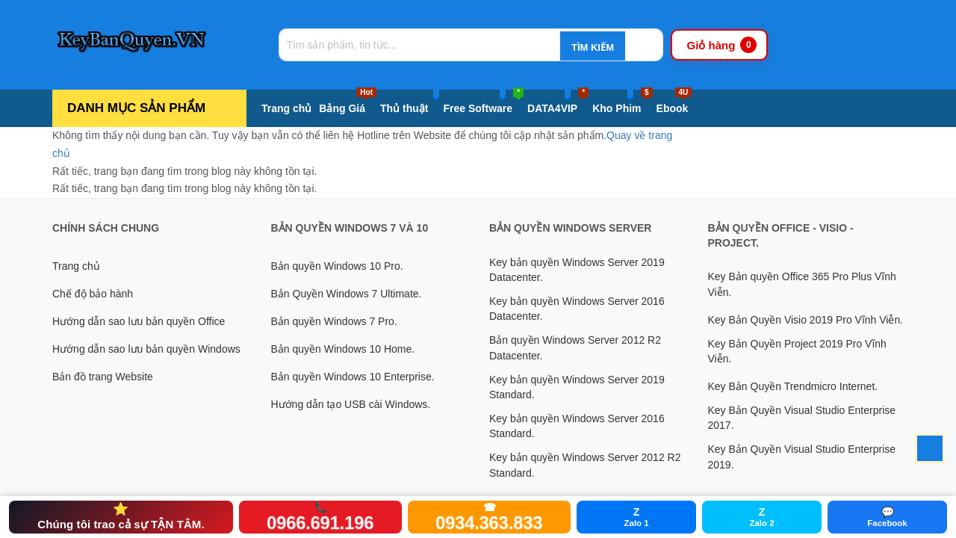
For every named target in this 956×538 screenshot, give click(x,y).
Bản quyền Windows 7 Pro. (334, 321)
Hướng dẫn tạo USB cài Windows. (351, 404)
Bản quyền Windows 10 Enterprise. (353, 377)
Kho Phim (622, 105)
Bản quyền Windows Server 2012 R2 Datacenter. (575, 347)
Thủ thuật (409, 105)
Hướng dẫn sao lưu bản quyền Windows (146, 349)
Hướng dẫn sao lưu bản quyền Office (138, 321)
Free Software (483, 105)
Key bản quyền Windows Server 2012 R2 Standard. (584, 464)
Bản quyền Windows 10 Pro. (337, 266)
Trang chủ (286, 108)
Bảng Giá (347, 105)
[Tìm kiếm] (590, 47)
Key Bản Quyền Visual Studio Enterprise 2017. (802, 417)
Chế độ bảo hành (92, 294)
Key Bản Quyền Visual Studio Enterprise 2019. (802, 456)
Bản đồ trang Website (102, 377)
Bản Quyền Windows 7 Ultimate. (346, 294)
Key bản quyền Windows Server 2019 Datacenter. (577, 269)
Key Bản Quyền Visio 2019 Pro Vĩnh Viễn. (806, 320)
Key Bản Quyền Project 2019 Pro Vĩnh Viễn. (797, 351)
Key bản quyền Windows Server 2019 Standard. (577, 387)
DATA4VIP (558, 105)
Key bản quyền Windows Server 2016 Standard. (577, 425)
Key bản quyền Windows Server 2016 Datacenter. (577, 308)
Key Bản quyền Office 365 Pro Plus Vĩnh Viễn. (802, 283)
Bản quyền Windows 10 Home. (343, 349)
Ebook (674, 105)
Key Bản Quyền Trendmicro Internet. (793, 386)
